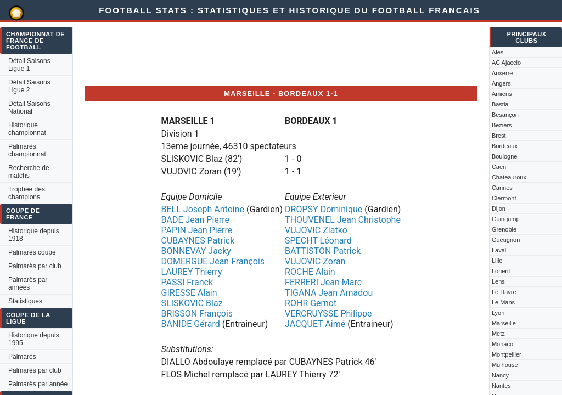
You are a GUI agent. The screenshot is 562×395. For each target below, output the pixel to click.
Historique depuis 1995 (33, 339)
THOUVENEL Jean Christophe (343, 220)
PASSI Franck (187, 282)
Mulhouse (505, 365)
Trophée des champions (26, 193)
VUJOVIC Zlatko (316, 230)
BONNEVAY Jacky (196, 251)
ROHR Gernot (310, 303)
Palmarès (22, 356)
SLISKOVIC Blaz (192, 303)
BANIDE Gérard (190, 324)
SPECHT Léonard (318, 240)
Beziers (502, 125)
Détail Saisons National (29, 107)
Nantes (501, 385)
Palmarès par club (34, 266)
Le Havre (504, 292)
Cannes (502, 187)
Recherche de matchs (28, 171)
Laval (499, 250)
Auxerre (502, 73)
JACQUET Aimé (315, 324)
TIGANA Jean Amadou (329, 292)
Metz (498, 333)
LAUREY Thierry (191, 272)
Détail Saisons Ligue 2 (29, 86)
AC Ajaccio (506, 62)
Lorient (501, 271)
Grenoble (504, 229)
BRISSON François (197, 313)
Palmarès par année (38, 384)
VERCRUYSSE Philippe (328, 313)
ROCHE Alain (310, 272)
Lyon (498, 312)
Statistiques (25, 301)
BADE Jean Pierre (195, 220)
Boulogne (505, 156)
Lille (497, 260)
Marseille (504, 323)
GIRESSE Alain (189, 292)
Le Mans (503, 302)
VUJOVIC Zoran (315, 261)
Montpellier (506, 354)
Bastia (500, 104)
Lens (498, 281)
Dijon (498, 208)
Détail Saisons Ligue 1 (29, 64)
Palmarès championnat (27, 150)
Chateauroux (509, 177)
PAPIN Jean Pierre (197, 230)
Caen (499, 166)
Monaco (502, 344)
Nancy (500, 375)
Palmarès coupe (32, 252)
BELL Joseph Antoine (202, 209)
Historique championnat (27, 129)
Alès (497, 52)
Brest (499, 135)
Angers (501, 83)
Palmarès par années (27, 283)
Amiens (502, 94)
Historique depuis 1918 (33, 234)
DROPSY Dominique (323, 209)
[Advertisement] (284, 52)
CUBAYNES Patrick (198, 240)
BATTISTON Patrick (323, 251)
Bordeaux (505, 146)
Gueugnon (506, 239)
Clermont (504, 198)
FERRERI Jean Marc (323, 282)
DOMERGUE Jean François (213, 261)
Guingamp (506, 219)
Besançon (505, 114)
